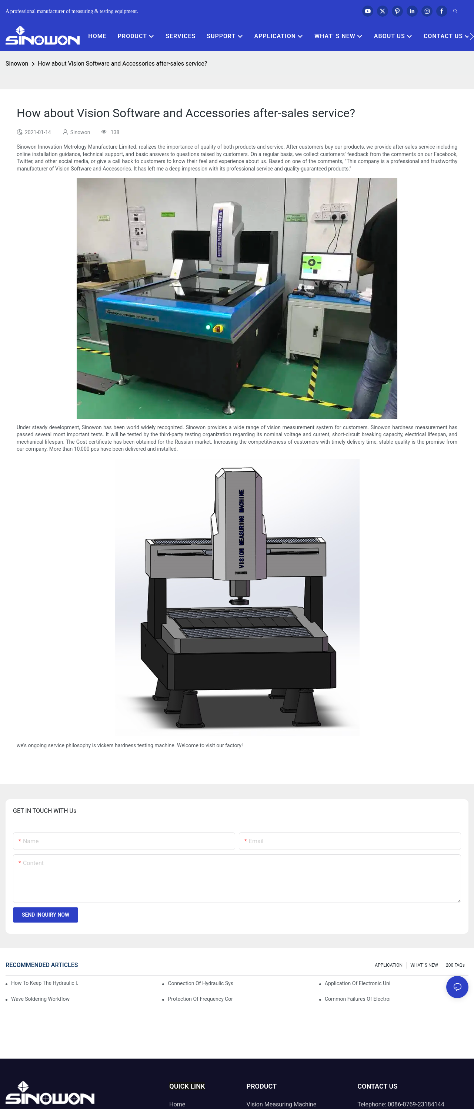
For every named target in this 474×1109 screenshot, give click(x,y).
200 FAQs (455, 965)
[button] (472, 36)
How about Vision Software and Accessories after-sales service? (122, 63)
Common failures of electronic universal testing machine (357, 999)
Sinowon (17, 63)
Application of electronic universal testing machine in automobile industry (357, 983)
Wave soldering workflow (40, 999)
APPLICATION (389, 965)
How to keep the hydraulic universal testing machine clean (44, 983)
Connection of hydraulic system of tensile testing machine (200, 983)
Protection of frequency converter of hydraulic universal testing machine (200, 999)
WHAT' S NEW (424, 965)
